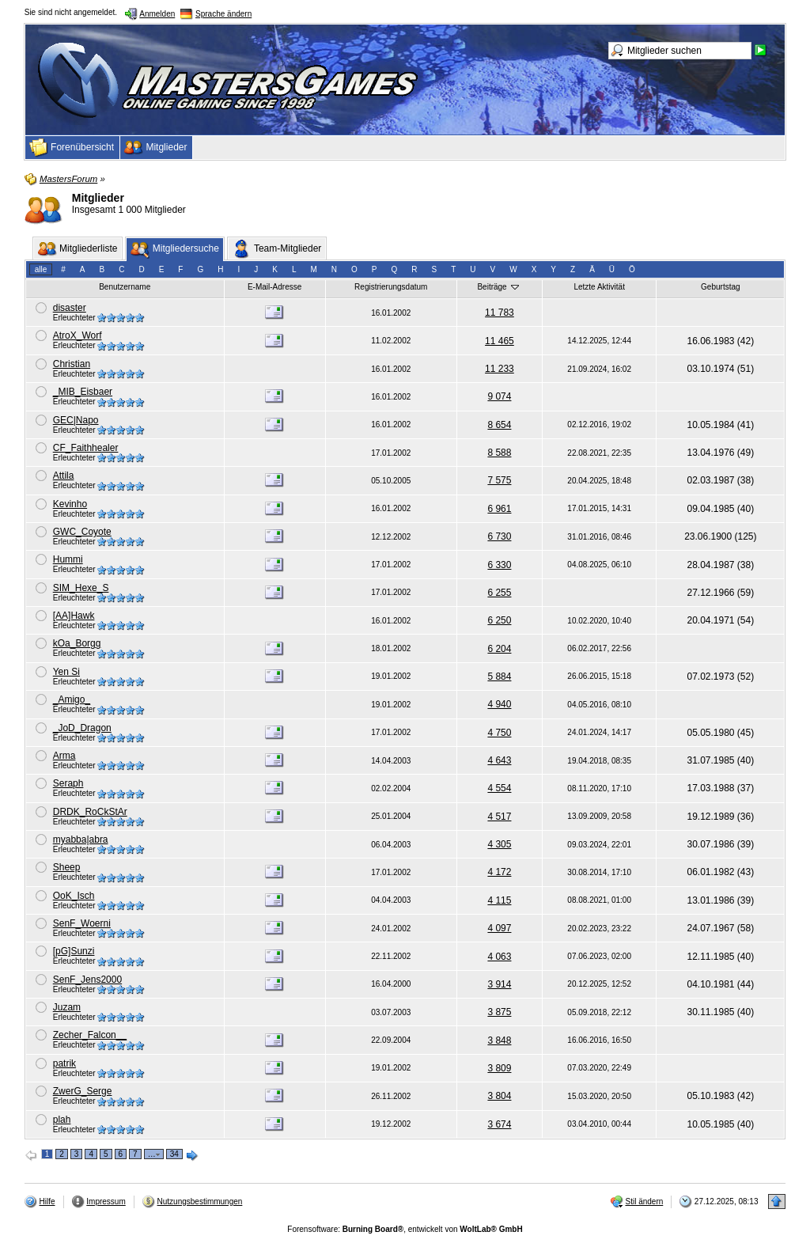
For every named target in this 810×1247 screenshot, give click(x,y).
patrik (64, 1063)
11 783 (499, 312)
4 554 (499, 788)
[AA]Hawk (74, 615)
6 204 (499, 648)
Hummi (68, 559)
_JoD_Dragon (82, 727)
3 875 (499, 1012)
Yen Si (66, 671)
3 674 (499, 1124)
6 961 (499, 508)
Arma (64, 755)
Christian (71, 364)
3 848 (499, 1040)
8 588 (499, 452)
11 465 (499, 341)
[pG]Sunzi (74, 951)
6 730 (499, 536)
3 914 (499, 984)
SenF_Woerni (82, 923)
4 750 (499, 732)
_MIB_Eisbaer (82, 391)
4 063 (499, 956)
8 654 (499, 424)
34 (174, 1154)
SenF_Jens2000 (87, 979)
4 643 (499, 760)
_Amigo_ (71, 699)
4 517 (499, 816)
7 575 (499, 480)
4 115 (499, 900)
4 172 (499, 871)
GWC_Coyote (82, 531)
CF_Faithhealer (86, 447)
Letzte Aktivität (598, 286)
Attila (63, 475)
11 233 (499, 368)
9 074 (499, 396)
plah (62, 1119)
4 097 (499, 928)
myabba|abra (80, 839)
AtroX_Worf (77, 335)
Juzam (67, 1007)
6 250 (499, 620)
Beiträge (499, 286)
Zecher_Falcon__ (90, 1034)
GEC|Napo (76, 420)
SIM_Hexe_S (81, 587)
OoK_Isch (74, 895)
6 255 (499, 592)
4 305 (499, 844)
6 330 (499, 564)
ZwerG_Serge (82, 1091)
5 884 (499, 676)
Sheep (67, 867)
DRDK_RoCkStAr (90, 811)
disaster (69, 307)
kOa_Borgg (77, 643)
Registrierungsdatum (390, 286)
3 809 (499, 1068)
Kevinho (70, 504)
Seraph (68, 783)
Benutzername (124, 286)
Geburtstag (720, 286)
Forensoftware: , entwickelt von (404, 1229)
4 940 (499, 704)
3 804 (499, 1095)
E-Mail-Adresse (274, 286)
